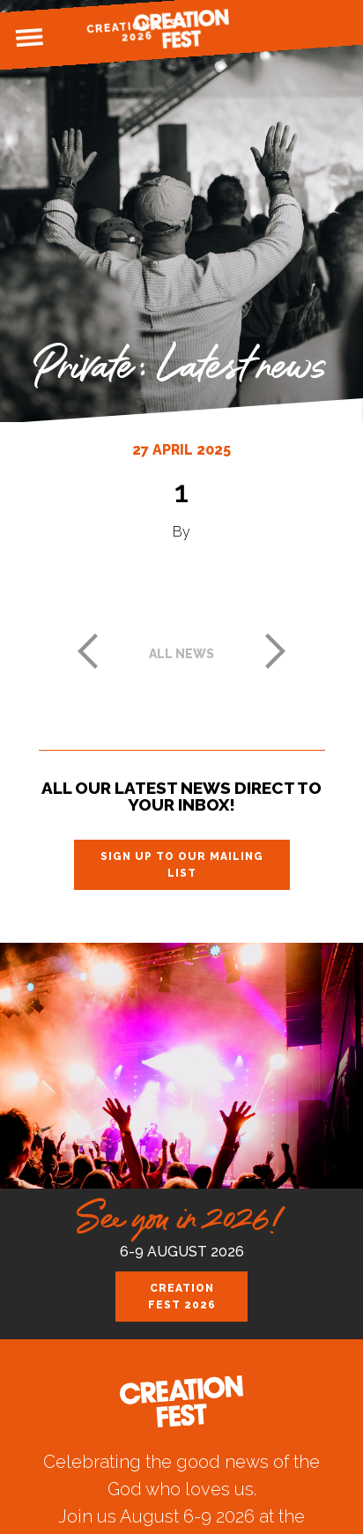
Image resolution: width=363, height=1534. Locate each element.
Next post (275, 651)
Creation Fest (181, 28)
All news (181, 654)
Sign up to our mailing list (181, 864)
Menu (29, 38)
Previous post (87, 651)
